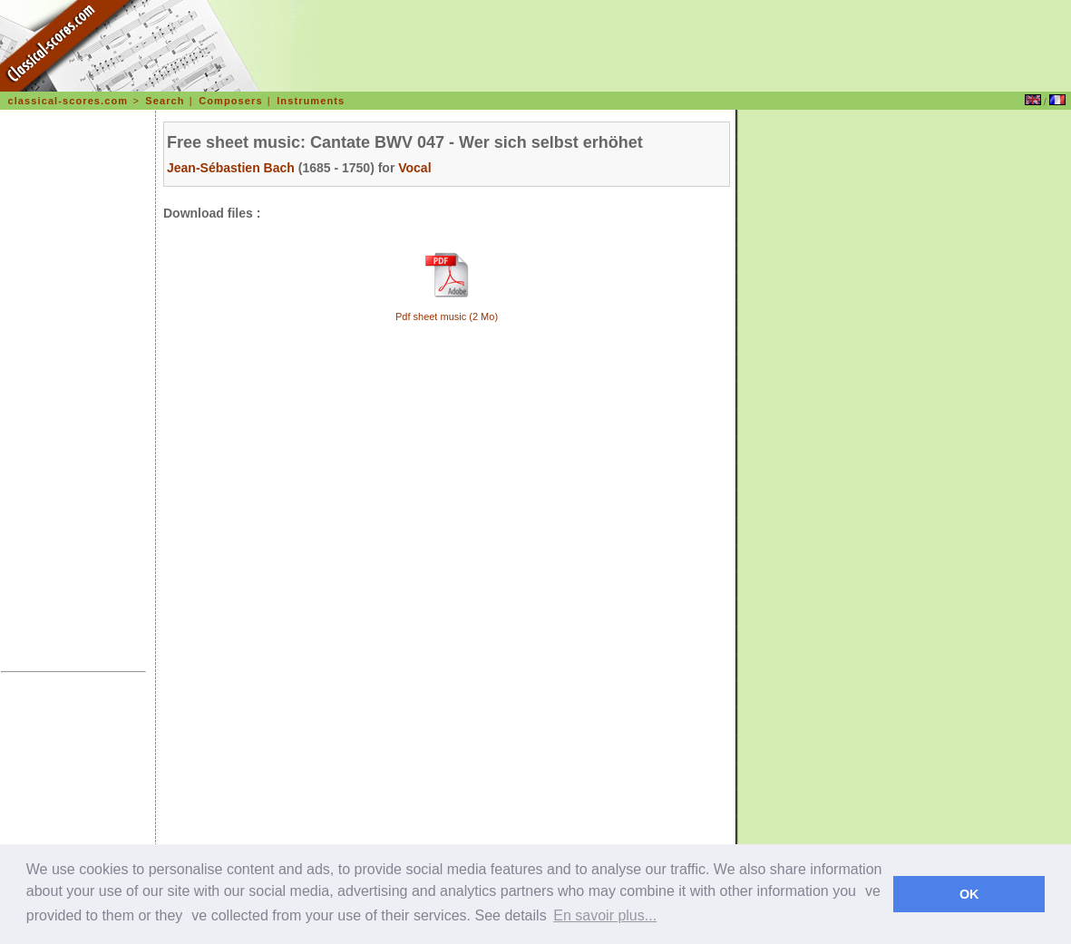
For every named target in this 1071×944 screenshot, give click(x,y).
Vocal (414, 168)
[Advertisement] (73, 394)
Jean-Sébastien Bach (231, 168)
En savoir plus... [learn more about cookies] (605, 915)
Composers (230, 100)
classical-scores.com (67, 100)
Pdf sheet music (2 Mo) (446, 316)
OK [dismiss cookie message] (969, 894)
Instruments (311, 100)
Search (164, 100)
